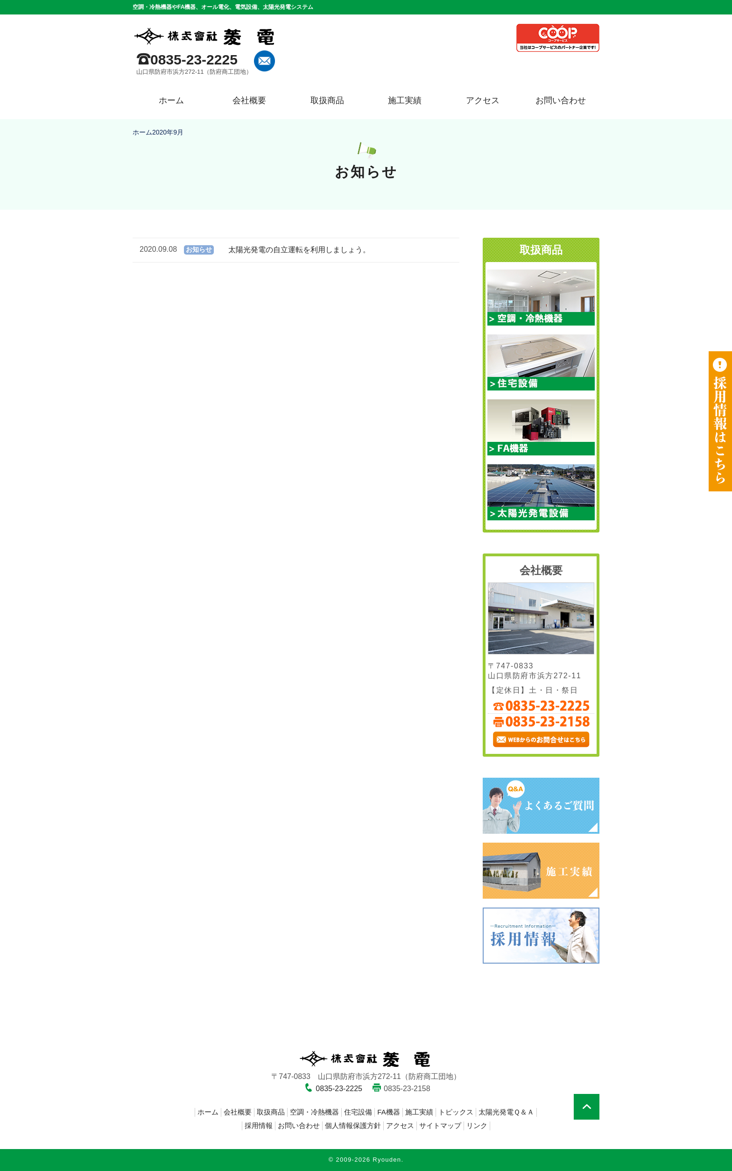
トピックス (455, 1112)
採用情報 (259, 1125)
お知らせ (199, 249)
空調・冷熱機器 (314, 1112)
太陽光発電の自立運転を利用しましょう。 (299, 250)
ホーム (171, 100)
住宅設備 (358, 1112)
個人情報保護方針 (353, 1125)
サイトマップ (440, 1125)
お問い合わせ (560, 100)
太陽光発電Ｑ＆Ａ (506, 1112)
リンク (476, 1125)
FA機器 (388, 1112)
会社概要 (249, 100)
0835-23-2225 (194, 59)
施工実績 (405, 100)
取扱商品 (327, 100)
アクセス (483, 100)
